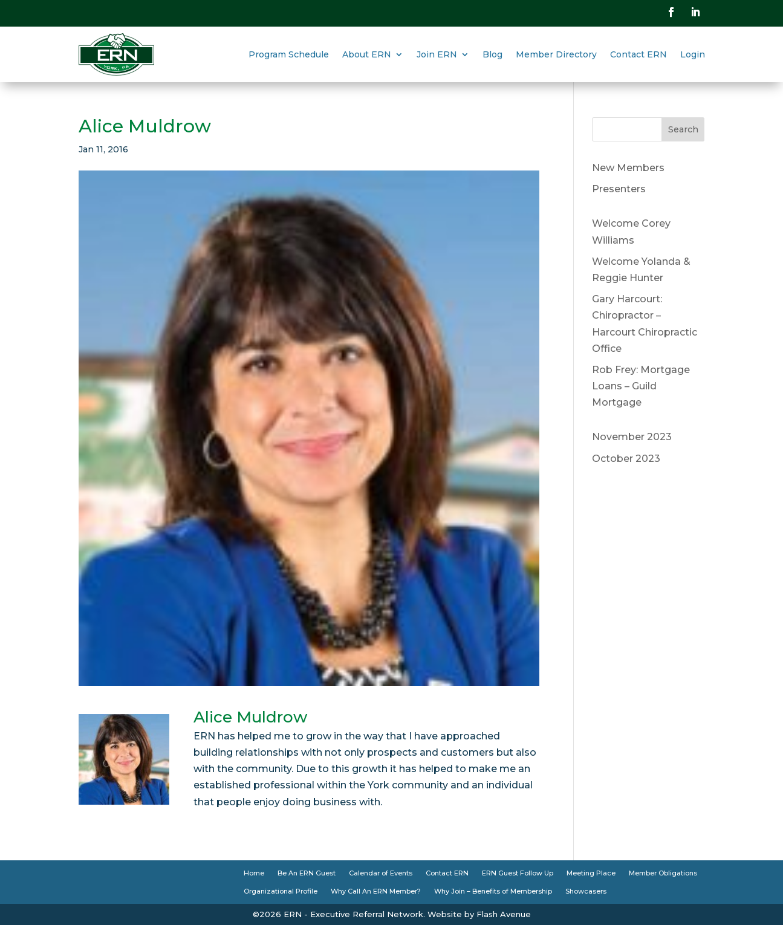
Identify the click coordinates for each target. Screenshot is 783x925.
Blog (492, 54)
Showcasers (585, 891)
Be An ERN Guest (307, 873)
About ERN (366, 54)
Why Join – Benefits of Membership (493, 891)
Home (254, 873)
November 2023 (632, 437)
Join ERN (437, 54)
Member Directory (556, 54)
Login (692, 54)
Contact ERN (638, 54)
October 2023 (626, 458)
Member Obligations (663, 873)
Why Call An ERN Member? (376, 891)
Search (683, 129)
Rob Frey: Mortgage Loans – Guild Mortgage (641, 386)
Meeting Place (591, 873)
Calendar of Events (380, 873)
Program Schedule (289, 54)
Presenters (619, 189)
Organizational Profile (280, 891)
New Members (628, 168)
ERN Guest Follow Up (517, 873)
